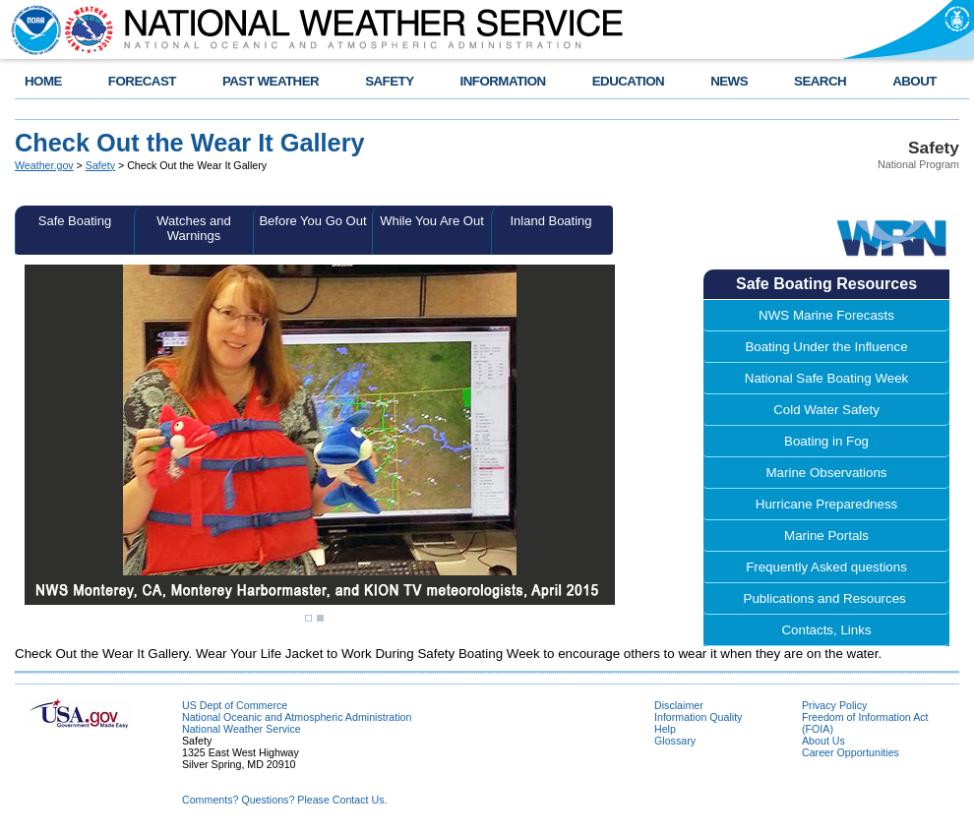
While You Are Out (432, 220)
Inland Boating (550, 220)
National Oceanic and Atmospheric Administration (296, 717)
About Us (823, 740)
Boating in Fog (826, 441)
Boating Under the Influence (826, 346)
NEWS (729, 81)
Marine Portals (826, 535)
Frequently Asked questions (826, 567)
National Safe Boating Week (826, 378)
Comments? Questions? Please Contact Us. (284, 799)
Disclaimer (678, 705)
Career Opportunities (850, 752)
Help (665, 729)
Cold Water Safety (826, 409)
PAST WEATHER (270, 81)
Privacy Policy (834, 705)
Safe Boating (74, 220)
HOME (43, 81)
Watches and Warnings (193, 228)
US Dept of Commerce (234, 705)
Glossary (675, 740)
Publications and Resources (827, 598)
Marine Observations (826, 472)
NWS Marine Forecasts (826, 315)
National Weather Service (241, 729)
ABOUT (914, 81)
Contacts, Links (826, 630)
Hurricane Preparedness (826, 504)
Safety (100, 165)
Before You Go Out (312, 220)
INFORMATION (503, 81)
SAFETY (389, 81)
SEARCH (820, 81)
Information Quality (698, 717)
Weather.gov (44, 165)
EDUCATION (628, 81)
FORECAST (142, 81)
